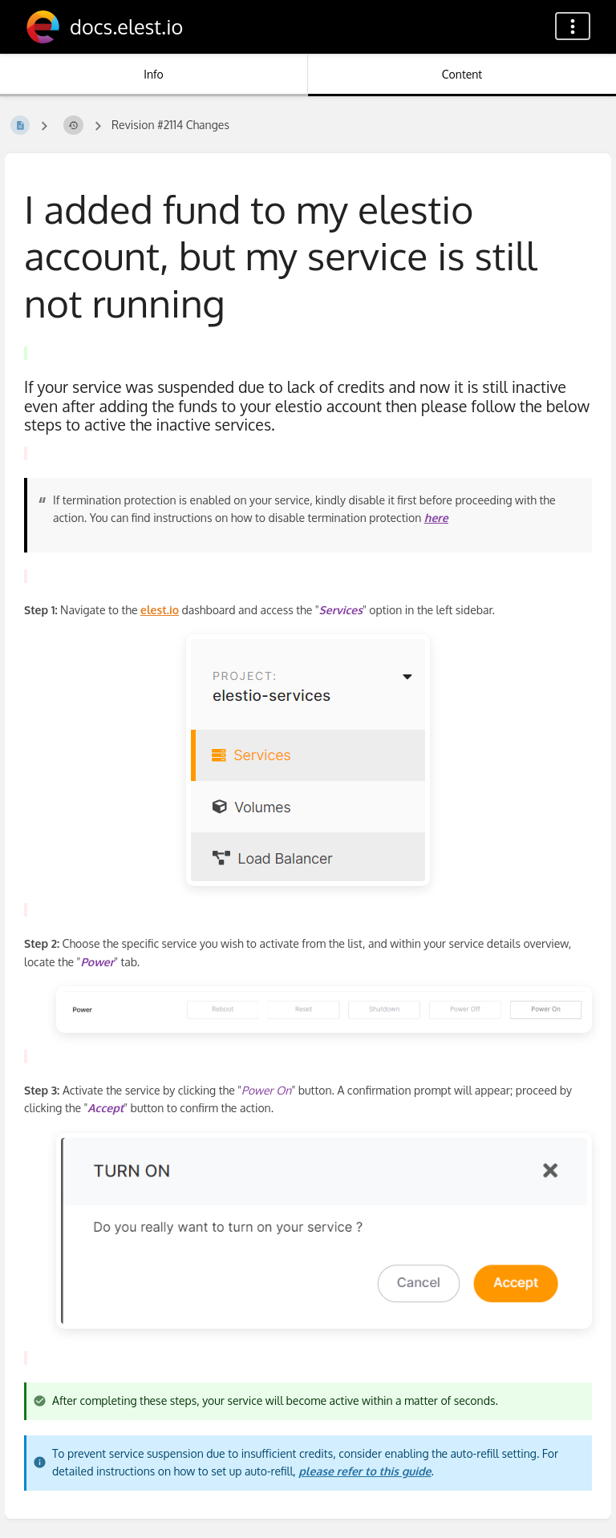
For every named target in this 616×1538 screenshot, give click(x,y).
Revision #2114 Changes (170, 125)
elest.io (159, 610)
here (436, 517)
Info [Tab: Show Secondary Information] (154, 74)
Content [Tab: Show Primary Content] (462, 74)
